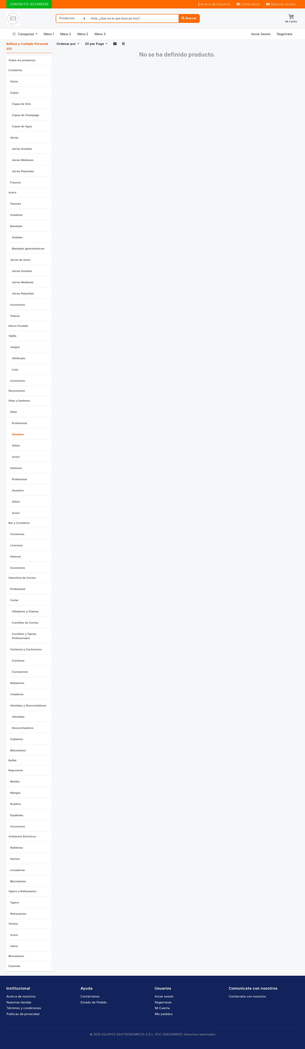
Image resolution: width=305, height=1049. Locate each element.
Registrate (284, 34)
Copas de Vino (21, 103)
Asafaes (17, 237)
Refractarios (18, 913)
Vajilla (12, 335)
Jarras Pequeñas (23, 171)
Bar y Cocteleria (18, 522)
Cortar (14, 600)
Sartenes (16, 468)
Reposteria (15, 770)
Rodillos (15, 804)
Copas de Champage (25, 115)
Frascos (15, 182)
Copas (14, 92)
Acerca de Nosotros (214, 4)
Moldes (15, 781)
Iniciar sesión (164, 996)
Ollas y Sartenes (19, 400)
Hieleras (15, 556)
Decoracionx (16, 390)
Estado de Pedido (93, 1002)
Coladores (17, 694)
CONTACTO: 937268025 (29, 4)
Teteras (15, 316)
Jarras (14, 137)
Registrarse (163, 1002)
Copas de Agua (22, 126)
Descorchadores (22, 728)
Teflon (16, 445)
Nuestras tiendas (280, 4)
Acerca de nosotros (21, 996)
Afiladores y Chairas (25, 611)
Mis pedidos (164, 1014)
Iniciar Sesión (260, 34)
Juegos (15, 347)
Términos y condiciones (23, 1008)
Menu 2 (65, 34)
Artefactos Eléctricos (22, 836)
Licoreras (16, 545)
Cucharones (20, 671)
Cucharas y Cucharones (26, 649)
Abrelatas (18, 716)
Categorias (24, 34)
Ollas (13, 411)
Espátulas (16, 815)
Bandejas (16, 226)
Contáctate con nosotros (247, 996)
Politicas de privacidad (22, 1014)
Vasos (14, 81)
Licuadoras (17, 870)
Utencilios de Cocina (22, 577)
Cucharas (18, 660)
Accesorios (17, 304)
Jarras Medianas (22, 160)
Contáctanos (248, 4)
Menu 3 (99, 34)
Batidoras (16, 847)
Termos (13, 923)
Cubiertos (16, 739)
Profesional (19, 423)
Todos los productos (22, 60)
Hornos (15, 858)
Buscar (189, 18)
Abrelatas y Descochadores (28, 705)
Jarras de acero (20, 259)
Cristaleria (15, 70)
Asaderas (16, 214)
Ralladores (17, 683)
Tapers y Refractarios (22, 891)
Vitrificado (18, 358)
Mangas (15, 792)
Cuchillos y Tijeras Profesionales (24, 636)
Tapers (14, 902)
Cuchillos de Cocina (25, 622)
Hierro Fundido (18, 325)
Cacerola (14, 966)
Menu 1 (49, 34)
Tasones (15, 203)
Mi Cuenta (162, 1008)
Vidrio (14, 946)
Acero (12, 192)
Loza (15, 369)
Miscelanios (18, 750)
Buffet (12, 760)
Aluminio (18, 434)
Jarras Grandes (22, 148)
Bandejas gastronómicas (28, 248)
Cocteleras (17, 534)
